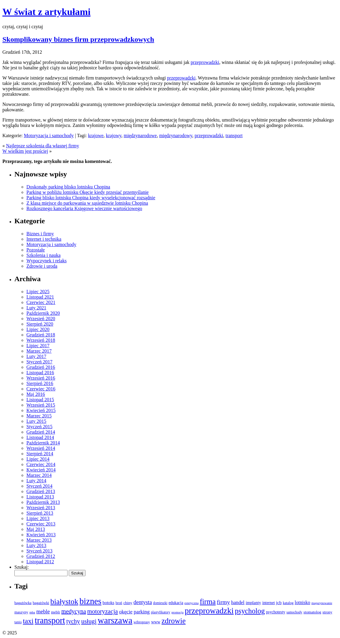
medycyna (73, 611)
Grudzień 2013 (40, 491)
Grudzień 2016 (40, 367)
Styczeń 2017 (39, 361)
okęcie (126, 612)
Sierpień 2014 (39, 453)
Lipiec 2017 (38, 345)
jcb (279, 602)
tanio (18, 622)
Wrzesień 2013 (40, 507)
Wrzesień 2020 (40, 318)
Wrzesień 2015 (40, 405)
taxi (28, 621)
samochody (294, 612)
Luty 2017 (36, 356)
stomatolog (312, 612)
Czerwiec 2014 (40, 464)
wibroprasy (142, 622)
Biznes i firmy (40, 233)
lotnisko (302, 602)
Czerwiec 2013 (40, 523)
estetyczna (192, 603)
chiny (127, 602)
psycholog (250, 611)
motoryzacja (102, 611)
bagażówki (41, 603)
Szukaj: (21, 567)
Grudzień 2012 (40, 556)
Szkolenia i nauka (43, 255)
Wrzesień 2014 (40, 448)
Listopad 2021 (40, 296)
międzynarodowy (175, 135)
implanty (253, 602)
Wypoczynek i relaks (46, 260)
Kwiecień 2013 (41, 534)
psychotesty (275, 612)
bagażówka (23, 603)
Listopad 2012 (40, 561)
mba (32, 612)
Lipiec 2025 (38, 291)
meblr (55, 612)
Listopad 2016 (40, 372)
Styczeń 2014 (39, 486)
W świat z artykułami (46, 11)
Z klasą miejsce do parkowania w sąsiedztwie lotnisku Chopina (87, 203)
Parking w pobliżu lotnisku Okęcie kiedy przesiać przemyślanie (87, 192)
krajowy (113, 135)
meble (43, 612)
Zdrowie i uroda (41, 266)
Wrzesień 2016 (40, 378)
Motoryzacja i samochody (49, 135)
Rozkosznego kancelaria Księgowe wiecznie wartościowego (84, 208)
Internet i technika (43, 239)
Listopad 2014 (40, 437)
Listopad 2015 (40, 399)
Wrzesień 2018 (40, 340)
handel (237, 602)
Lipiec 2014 (38, 459)
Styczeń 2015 (39, 426)
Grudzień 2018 (40, 334)
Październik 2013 (43, 502)
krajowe (96, 135)
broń (119, 603)
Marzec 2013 (39, 540)
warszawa (115, 620)
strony (327, 612)
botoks (108, 602)
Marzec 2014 (39, 475)
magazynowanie (321, 603)
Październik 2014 (43, 442)
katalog (288, 603)
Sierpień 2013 (39, 513)
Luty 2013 (36, 545)
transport (233, 135)
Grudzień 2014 (40, 432)
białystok (64, 601)
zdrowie (173, 621)
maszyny (21, 612)
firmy (223, 602)
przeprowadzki (205, 62)
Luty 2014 (36, 480)
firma (208, 601)
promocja (177, 612)
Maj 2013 (35, 529)
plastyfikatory (160, 612)
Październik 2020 (43, 313)
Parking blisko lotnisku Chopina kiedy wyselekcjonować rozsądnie (90, 197)
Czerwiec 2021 (40, 302)
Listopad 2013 (40, 496)
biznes (90, 601)
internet (268, 602)
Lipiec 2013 (38, 518)
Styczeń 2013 (39, 550)
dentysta (143, 602)
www (156, 621)
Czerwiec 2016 (40, 388)
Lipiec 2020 (38, 329)
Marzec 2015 (39, 415)
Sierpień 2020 (39, 324)
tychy (73, 621)
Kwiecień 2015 (41, 410)
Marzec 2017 (39, 351)
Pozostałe (35, 249)
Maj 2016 (35, 394)
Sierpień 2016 (39, 383)
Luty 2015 (36, 421)
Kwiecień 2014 (41, 469)
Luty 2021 (36, 307)
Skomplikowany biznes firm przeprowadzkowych (78, 39)
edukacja (176, 602)
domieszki (160, 603)
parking (141, 612)
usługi (89, 621)
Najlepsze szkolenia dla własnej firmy (42, 145)
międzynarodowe (140, 135)
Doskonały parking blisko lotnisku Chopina (68, 186)
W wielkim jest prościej (25, 151)
